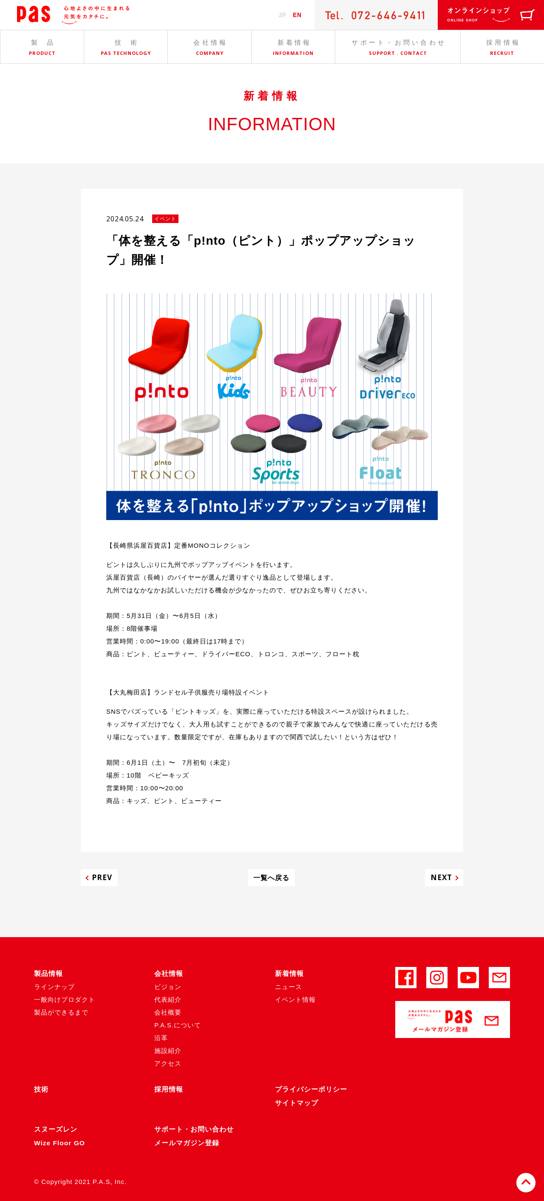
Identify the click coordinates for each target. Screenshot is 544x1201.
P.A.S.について (177, 1025)
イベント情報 (295, 999)
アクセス (167, 1063)
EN (297, 15)
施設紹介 (167, 1050)
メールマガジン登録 (186, 1143)
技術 (41, 1089)
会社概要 (167, 1012)
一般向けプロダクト (64, 999)
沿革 (161, 1037)
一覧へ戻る (271, 877)
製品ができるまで (61, 1012)
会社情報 (168, 973)
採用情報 (168, 1089)
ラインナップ (54, 986)
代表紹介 (167, 999)
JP (281, 15)
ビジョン (167, 986)
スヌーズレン (55, 1129)
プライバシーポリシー (311, 1089)
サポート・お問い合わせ (194, 1129)
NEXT (439, 877)
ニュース (288, 986)
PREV (104, 877)
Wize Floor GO (60, 1143)
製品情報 (48, 973)
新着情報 (289, 973)
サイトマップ (296, 1103)
